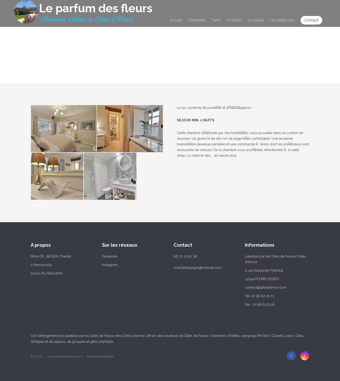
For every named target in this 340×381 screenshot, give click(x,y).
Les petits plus (282, 20)
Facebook (110, 256)
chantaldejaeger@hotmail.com (197, 268)
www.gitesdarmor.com (65, 356)
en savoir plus (225, 155)
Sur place (255, 20)
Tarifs (216, 20)
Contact (311, 20)
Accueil (176, 20)
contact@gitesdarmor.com (266, 287)
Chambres (197, 20)
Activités (234, 20)
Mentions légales (100, 356)
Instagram (110, 265)
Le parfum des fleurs (95, 8)
